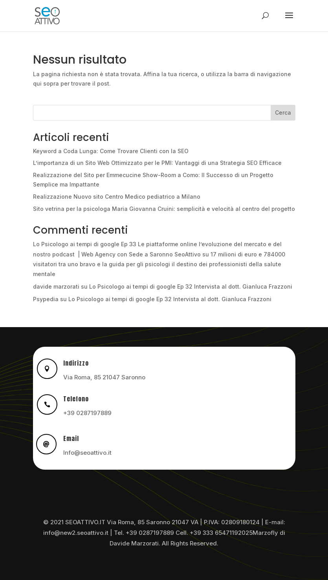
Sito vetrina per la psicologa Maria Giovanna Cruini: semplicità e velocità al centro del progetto (164, 208)
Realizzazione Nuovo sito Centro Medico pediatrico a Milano (116, 196)
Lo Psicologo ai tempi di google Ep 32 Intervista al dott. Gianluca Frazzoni (190, 286)
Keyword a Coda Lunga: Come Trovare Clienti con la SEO (111, 151)
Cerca (283, 112)
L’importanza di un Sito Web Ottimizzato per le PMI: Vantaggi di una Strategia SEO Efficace (157, 162)
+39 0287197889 (87, 413)
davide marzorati (56, 286)
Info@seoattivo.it (87, 452)
